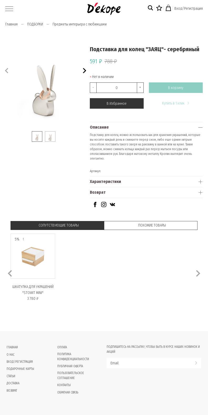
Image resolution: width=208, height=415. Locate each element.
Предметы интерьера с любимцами (80, 24)
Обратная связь (67, 392)
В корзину (175, 88)
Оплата (62, 347)
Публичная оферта (70, 366)
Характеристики (105, 181)
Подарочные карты (20, 369)
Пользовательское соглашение (70, 375)
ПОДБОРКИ (35, 24)
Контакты (64, 385)
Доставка (13, 383)
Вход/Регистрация (188, 8)
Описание (99, 127)
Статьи (11, 376)
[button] (84, 70)
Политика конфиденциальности (73, 356)
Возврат (98, 192)
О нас (10, 354)
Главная (11, 24)
